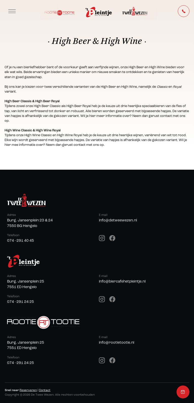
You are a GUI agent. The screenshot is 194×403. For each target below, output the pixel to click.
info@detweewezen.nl (118, 220)
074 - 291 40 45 (20, 241)
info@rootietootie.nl (116, 343)
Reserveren (28, 390)
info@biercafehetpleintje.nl (122, 282)
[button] (12, 11)
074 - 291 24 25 (20, 302)
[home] (98, 11)
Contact (44, 390)
